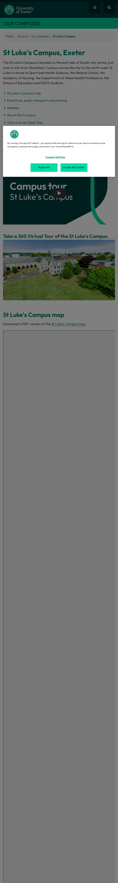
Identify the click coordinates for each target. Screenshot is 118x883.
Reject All (44, 167)
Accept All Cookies (74, 167)
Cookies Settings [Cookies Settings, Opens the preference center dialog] (55, 157)
